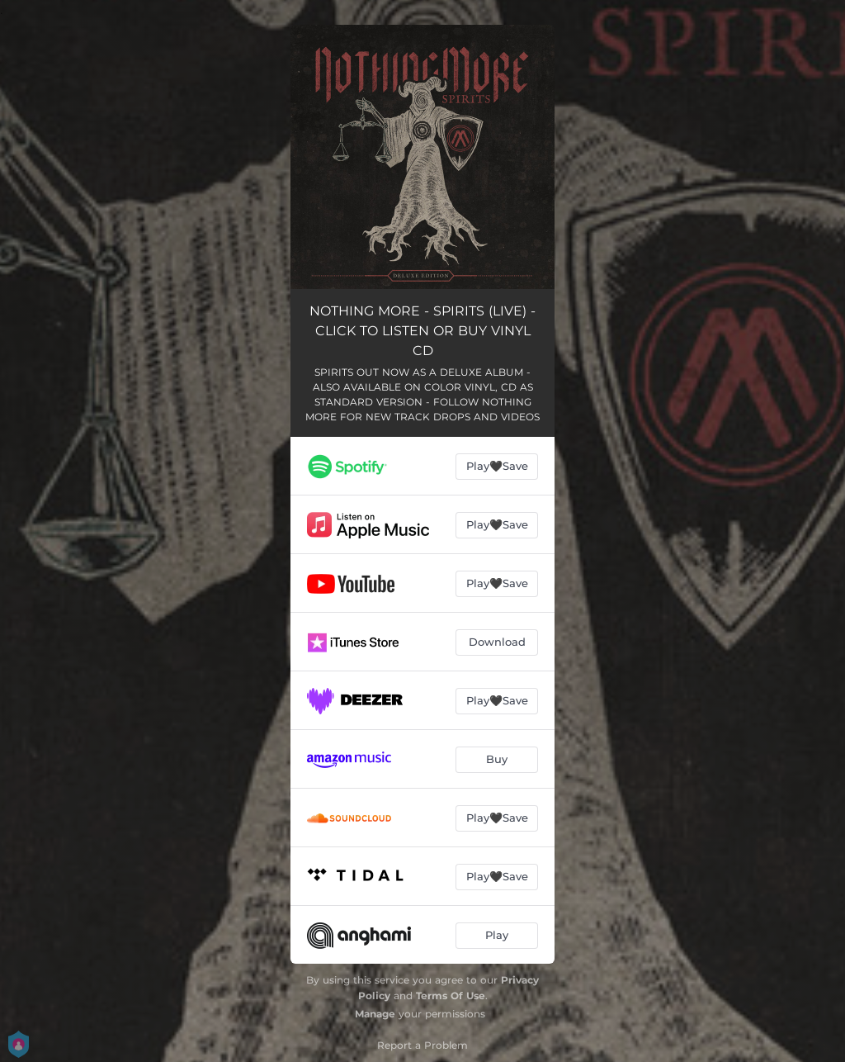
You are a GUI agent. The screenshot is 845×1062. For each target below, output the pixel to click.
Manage (375, 1013)
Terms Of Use (450, 995)
